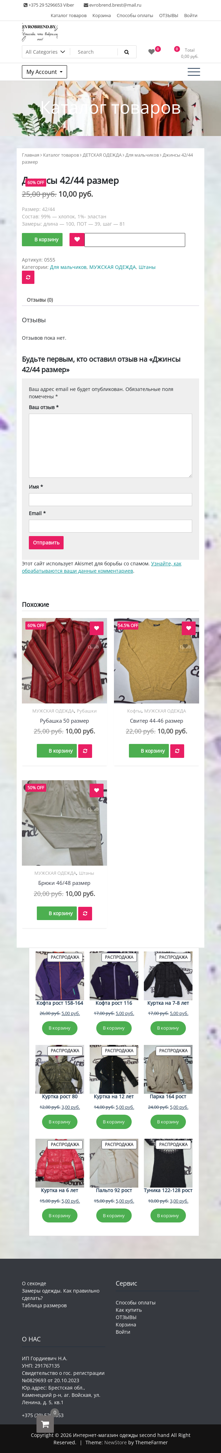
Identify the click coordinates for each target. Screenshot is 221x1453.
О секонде (34, 1283)
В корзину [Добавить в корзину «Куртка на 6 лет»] (60, 1215)
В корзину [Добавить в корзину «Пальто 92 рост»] (114, 1215)
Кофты (134, 711)
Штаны (147, 267)
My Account (42, 72)
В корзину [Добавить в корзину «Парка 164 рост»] (168, 1122)
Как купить (129, 1310)
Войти (190, 15)
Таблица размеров (44, 1305)
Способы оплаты (135, 15)
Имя (36, 486)
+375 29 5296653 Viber (49, 5)
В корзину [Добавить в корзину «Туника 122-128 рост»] (168, 1215)
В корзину (46, 239)
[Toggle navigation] (193, 72)
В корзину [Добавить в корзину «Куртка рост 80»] (60, 1122)
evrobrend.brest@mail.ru (112, 5)
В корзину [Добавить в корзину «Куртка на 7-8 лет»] (168, 1028)
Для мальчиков (142, 155)
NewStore (115, 1442)
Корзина (101, 15)
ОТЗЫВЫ (168, 15)
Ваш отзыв (44, 407)
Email (37, 513)
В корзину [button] (61, 750)
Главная (30, 155)
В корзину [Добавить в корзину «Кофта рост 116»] (114, 1028)
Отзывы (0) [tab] (40, 299)
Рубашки (87, 711)
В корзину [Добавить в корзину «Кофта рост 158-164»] (60, 1028)
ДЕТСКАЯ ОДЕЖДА (102, 155)
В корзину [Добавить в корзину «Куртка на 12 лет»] (114, 1122)
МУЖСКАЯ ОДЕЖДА (112, 267)
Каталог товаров (69, 15)
